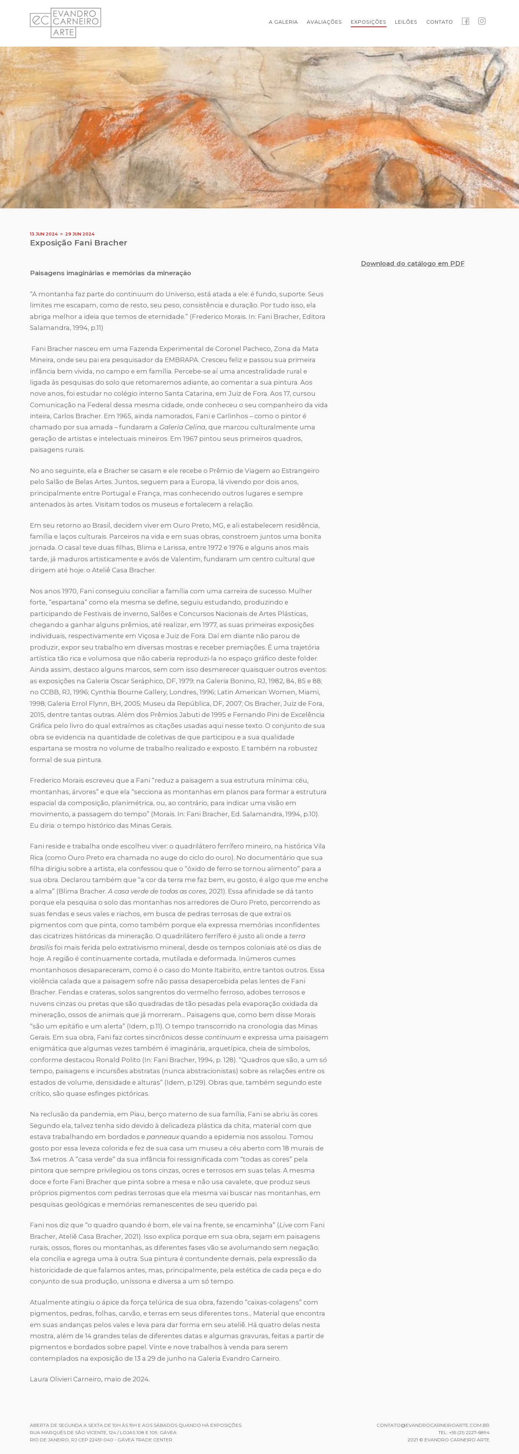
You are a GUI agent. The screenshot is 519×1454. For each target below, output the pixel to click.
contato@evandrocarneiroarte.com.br (433, 1425)
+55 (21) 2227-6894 (469, 1432)
